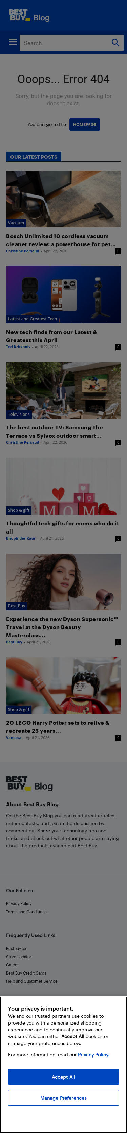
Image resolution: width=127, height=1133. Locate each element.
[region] (63, 1064)
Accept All (63, 1077)
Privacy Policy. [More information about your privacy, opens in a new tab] (93, 1055)
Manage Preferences (63, 1098)
